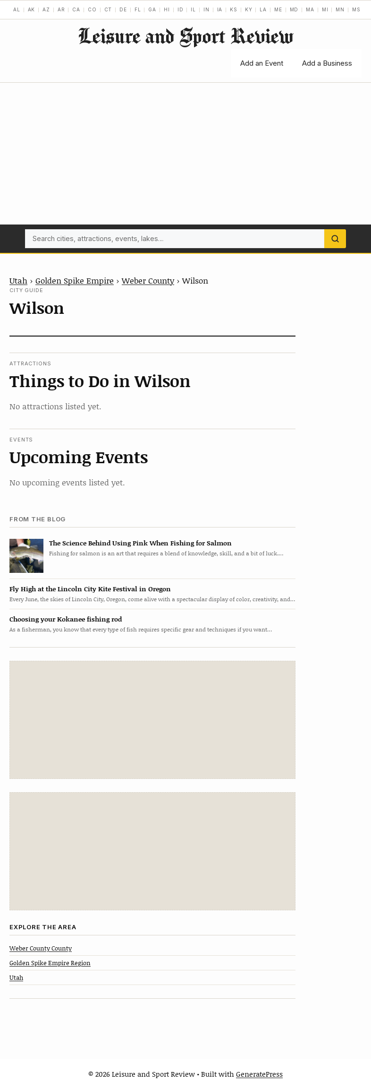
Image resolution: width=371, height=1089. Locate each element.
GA (152, 9)
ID (180, 9)
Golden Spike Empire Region (50, 963)
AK (31, 9)
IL (193, 9)
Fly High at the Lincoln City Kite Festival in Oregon (90, 589)
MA (310, 9)
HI (167, 9)
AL (16, 9)
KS (233, 9)
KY (249, 9)
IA (220, 9)
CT (108, 9)
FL (138, 9)
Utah (18, 280)
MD (294, 9)
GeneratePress (259, 1074)
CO (92, 9)
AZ (46, 9)
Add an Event (261, 63)
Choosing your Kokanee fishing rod (65, 619)
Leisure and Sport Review (185, 36)
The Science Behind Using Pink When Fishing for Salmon (140, 543)
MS (356, 9)
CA (76, 9)
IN (206, 9)
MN (340, 9)
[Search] (335, 238)
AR (61, 9)
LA (263, 9)
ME (278, 9)
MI (325, 9)
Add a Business (327, 63)
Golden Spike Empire (74, 280)
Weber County (148, 280)
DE (123, 9)
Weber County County (40, 948)
